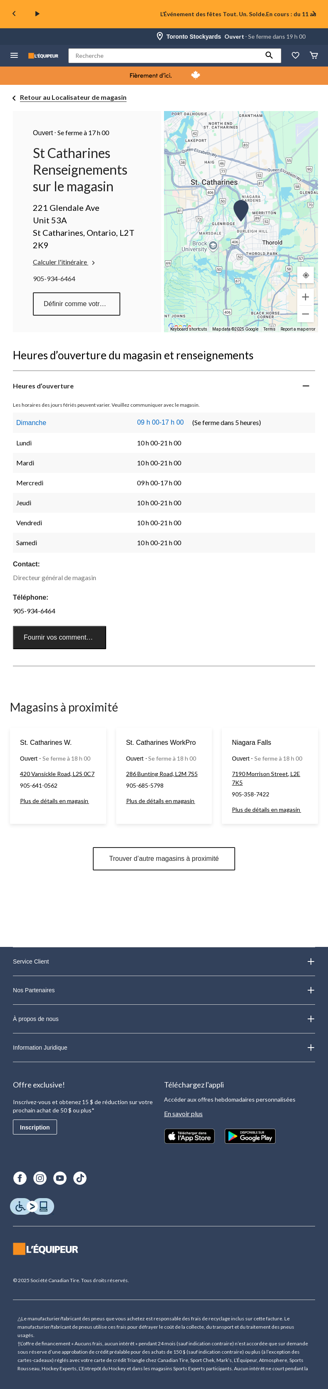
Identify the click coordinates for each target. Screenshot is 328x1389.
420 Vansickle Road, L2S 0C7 (57, 773)
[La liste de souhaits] (295, 56)
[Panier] (314, 56)
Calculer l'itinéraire (65, 262)
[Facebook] (20, 1178)
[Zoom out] (305, 314)
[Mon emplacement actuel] (305, 275)
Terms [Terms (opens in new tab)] (269, 329)
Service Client (164, 961)
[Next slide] (314, 14)
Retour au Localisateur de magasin (73, 97)
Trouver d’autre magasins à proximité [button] (164, 858)
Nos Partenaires (164, 990)
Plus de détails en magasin (54, 800)
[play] (37, 14)
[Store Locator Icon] (160, 36)
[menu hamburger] (14, 56)
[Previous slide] (14, 14)
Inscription (35, 1127)
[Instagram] (40, 1178)
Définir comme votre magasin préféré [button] (82, 303)
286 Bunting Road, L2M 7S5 (162, 773)
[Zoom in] (305, 297)
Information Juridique (164, 1047)
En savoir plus (183, 1113)
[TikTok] (80, 1178)
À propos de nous (164, 1019)
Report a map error (298, 329)
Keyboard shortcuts (188, 329)
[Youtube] (60, 1178)
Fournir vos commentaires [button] (62, 637)
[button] (269, 56)
